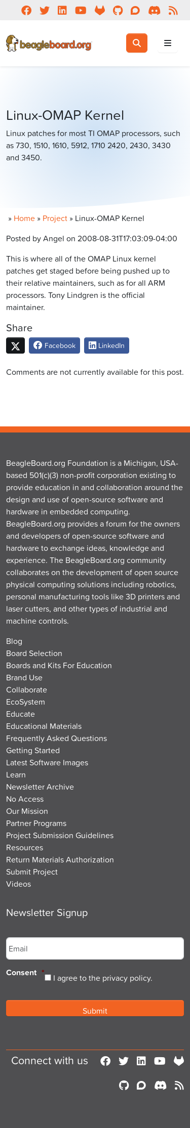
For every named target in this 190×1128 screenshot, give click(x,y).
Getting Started (33, 750)
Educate (20, 713)
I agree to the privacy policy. (103, 977)
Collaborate (26, 689)
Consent (25, 973)
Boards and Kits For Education (59, 665)
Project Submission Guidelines (59, 835)
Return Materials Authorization (60, 859)
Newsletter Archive (40, 786)
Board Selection (34, 653)
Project (55, 218)
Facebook (54, 345)
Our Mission (27, 810)
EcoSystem (25, 701)
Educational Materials (44, 725)
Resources (24, 847)
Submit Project (32, 871)
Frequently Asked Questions (56, 738)
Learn (16, 774)
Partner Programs (36, 823)
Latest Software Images (47, 762)
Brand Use (24, 677)
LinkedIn (107, 345)
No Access (25, 798)
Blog (14, 640)
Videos (18, 883)
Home (24, 218)
